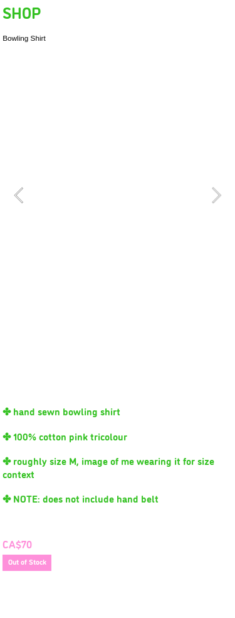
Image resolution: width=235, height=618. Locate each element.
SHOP (22, 12)
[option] (117, 195)
